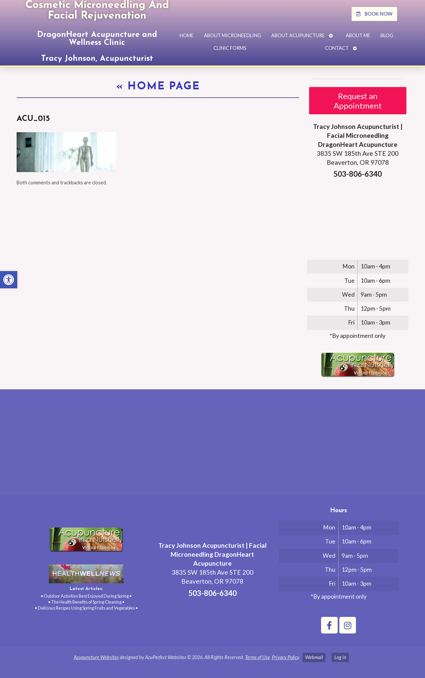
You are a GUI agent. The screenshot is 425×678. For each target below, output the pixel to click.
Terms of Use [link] (257, 657)
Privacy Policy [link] (285, 657)
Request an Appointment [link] (358, 100)
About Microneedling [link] (232, 35)
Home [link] (187, 35)
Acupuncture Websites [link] (96, 657)
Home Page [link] (158, 86)
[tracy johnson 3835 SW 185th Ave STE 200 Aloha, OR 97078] (212, 444)
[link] (8, 279)
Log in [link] (340, 657)
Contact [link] (337, 48)
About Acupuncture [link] (298, 35)
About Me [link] (358, 35)
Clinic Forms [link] (229, 48)
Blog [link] (387, 35)
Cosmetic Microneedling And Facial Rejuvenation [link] (97, 10)
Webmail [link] (314, 657)
